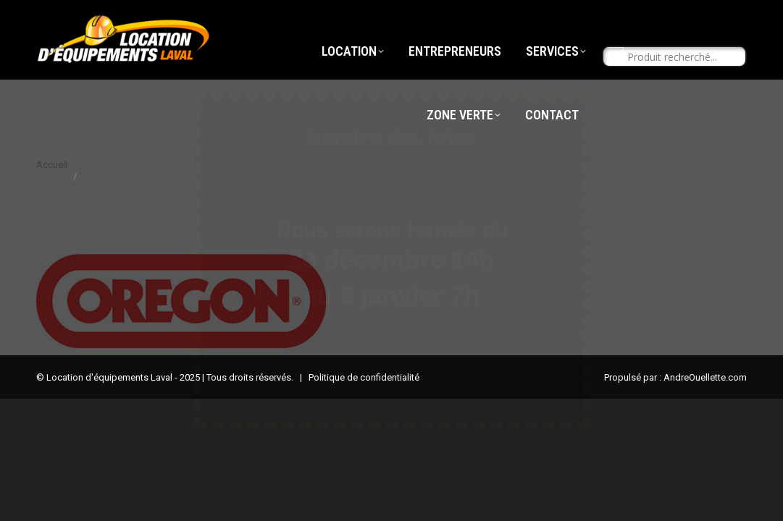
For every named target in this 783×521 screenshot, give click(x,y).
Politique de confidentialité (364, 377)
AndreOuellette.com (705, 377)
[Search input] (680, 84)
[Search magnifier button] (613, 84)
